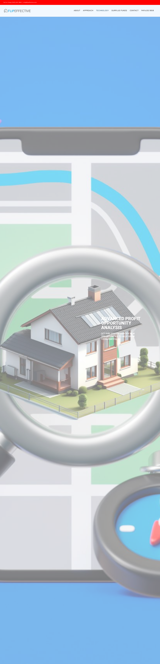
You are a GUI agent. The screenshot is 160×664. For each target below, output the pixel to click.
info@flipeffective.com (30, 2)
